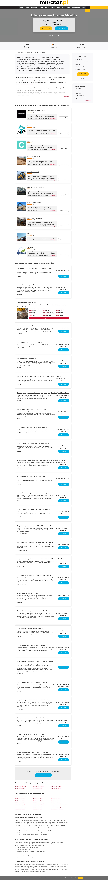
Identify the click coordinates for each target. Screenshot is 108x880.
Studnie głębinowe (80, 97)
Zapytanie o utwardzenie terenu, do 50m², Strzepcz (31, 735)
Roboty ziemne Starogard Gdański (58, 808)
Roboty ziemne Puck (37, 808)
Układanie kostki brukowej (81, 63)
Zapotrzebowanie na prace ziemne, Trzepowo (30, 286)
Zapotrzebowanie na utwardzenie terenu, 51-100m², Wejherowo (35, 663)
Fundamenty (78, 65)
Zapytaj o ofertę (63, 119)
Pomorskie (19, 53)
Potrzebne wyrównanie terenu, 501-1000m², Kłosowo (32, 683)
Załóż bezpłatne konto (43, 776)
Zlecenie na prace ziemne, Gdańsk (26, 360)
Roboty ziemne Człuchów (56, 802)
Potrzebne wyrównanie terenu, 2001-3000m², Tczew (31, 411)
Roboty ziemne (18, 797)
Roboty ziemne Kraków (56, 787)
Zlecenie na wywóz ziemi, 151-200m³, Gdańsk (29, 343)
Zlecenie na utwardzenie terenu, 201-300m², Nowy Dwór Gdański (35, 544)
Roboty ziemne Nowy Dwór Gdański (58, 806)
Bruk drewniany (79, 92)
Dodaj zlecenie (46, 29)
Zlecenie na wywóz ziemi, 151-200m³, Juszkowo (30, 327)
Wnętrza (51, 9)
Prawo (59, 9)
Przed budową (32, 9)
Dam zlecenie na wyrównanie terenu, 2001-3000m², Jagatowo (34, 270)
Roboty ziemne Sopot (55, 800)
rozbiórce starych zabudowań (27, 85)
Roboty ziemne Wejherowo (57, 810)
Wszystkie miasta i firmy (46, 319)
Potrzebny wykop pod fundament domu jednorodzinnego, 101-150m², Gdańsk (39, 378)
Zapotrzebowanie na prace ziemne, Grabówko (30, 630)
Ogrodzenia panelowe (80, 68)
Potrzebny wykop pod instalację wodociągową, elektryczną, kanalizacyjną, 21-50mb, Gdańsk (43, 394)
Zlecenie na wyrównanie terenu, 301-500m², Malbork (32, 428)
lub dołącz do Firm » (83, 79)
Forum (72, 9)
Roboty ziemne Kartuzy (20, 804)
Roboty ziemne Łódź (37, 789)
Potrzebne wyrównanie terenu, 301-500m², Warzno (31, 646)
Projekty (26, 9)
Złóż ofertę (63, 277)
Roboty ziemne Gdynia (20, 800)
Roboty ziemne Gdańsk (56, 789)
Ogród (55, 9)
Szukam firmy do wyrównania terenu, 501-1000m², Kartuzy (33, 511)
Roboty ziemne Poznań (20, 789)
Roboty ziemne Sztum (20, 810)
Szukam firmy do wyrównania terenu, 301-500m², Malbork (33, 445)
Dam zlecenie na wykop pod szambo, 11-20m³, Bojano (32, 719)
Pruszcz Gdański (26, 53)
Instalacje (42, 9)
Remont (46, 9)
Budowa (37, 9)
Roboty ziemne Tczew (37, 810)
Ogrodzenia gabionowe (81, 99)
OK (80, 878)
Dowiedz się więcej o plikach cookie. (69, 878)
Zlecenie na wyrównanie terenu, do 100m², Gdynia (31, 478)
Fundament (78, 94)
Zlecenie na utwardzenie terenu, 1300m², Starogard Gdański (34, 576)
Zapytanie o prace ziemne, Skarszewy (27, 594)
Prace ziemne (78, 60)
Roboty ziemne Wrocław (38, 787)
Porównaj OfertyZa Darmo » (83, 75)
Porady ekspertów (65, 9)
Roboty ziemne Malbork (38, 806)
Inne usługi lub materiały (81, 70)
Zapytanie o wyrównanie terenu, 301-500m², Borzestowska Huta (35, 527)
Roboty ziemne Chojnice (38, 802)
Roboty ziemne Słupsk (38, 800)
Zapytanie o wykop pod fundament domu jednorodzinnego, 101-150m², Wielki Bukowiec (42, 560)
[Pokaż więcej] (52, 120)
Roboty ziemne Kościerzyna (39, 804)
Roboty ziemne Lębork (20, 806)
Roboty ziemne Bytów (20, 802)
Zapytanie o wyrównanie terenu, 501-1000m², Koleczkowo (33, 701)
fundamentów (28, 80)
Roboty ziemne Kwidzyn (56, 804)
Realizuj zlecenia (61, 29)
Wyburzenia (78, 90)
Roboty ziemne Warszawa (20, 787)
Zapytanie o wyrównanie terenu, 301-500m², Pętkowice (32, 753)
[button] (66, 97)
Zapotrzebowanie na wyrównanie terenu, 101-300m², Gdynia (34, 494)
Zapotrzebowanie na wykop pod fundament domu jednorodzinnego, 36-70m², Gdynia (41, 461)
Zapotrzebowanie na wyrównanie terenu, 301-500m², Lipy (33, 612)
